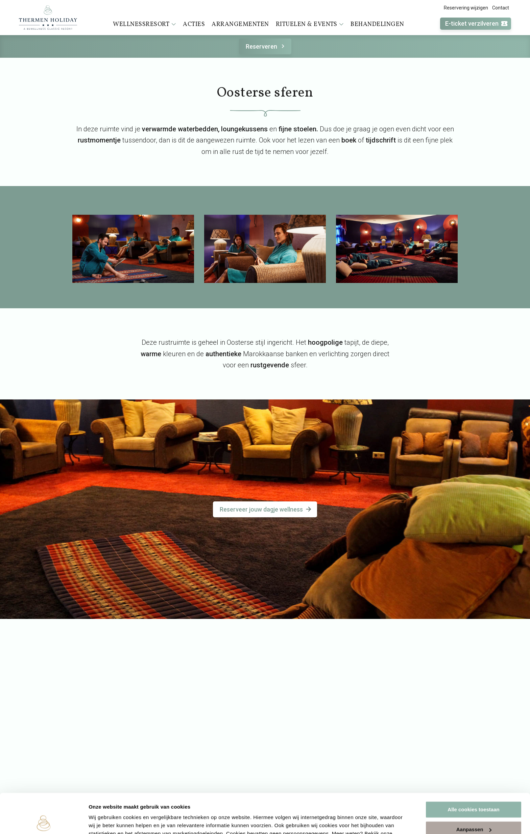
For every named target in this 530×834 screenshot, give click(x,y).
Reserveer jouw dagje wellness (266, 509)
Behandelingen (377, 24)
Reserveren (266, 46)
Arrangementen (240, 24)
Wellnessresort (144, 24)
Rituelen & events (310, 24)
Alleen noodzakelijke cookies (473, 809)
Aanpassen (473, 789)
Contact (500, 7)
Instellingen (103, 821)
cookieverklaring (110, 802)
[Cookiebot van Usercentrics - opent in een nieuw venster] (43, 821)
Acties (194, 24)
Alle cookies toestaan (473, 770)
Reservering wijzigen (466, 7)
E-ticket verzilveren (476, 24)
